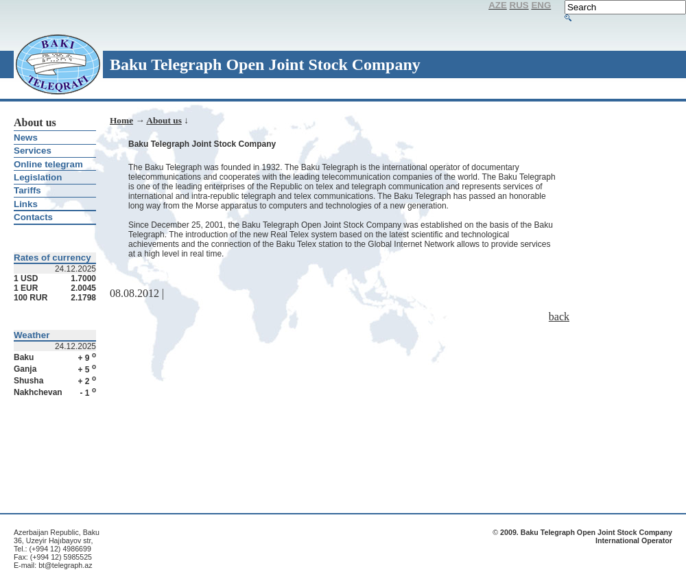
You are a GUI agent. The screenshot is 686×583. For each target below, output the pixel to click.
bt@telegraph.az (65, 565)
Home (121, 120)
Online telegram (48, 164)
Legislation (38, 177)
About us (163, 120)
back (559, 316)
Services (32, 150)
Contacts (33, 217)
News (26, 137)
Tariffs (27, 190)
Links (26, 204)
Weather (31, 335)
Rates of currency (52, 257)
